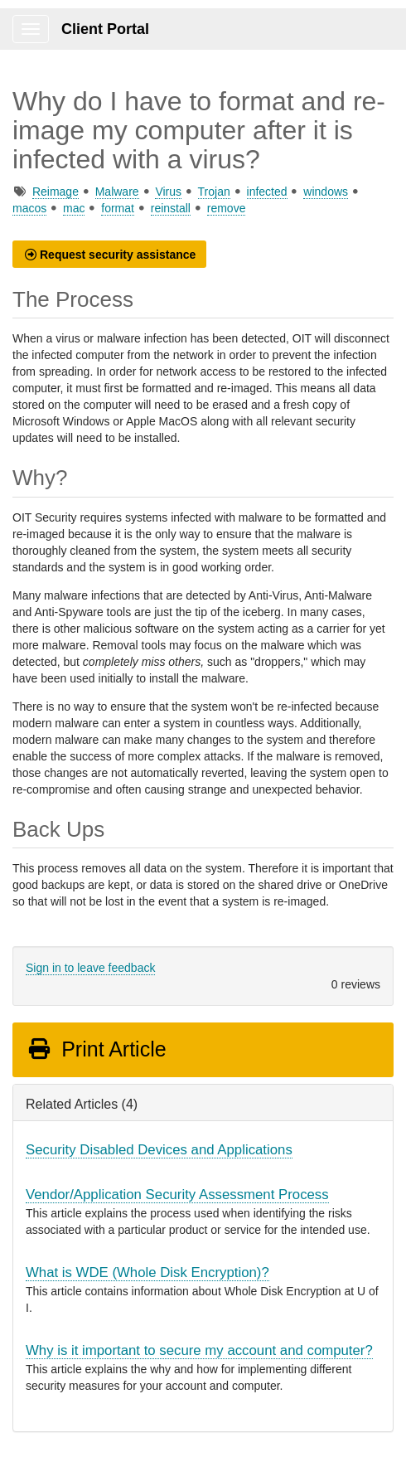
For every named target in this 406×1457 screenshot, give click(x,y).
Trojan (214, 191)
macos (29, 208)
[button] (109, 254)
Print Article (97, 1049)
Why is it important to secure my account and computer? (199, 1350)
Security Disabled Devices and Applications (159, 1150)
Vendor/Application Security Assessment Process (177, 1194)
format (117, 208)
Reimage (55, 191)
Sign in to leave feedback (90, 967)
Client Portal (105, 29)
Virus (168, 191)
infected (267, 191)
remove (226, 208)
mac (74, 208)
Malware (117, 191)
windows (325, 191)
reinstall (171, 208)
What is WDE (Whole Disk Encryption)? (147, 1272)
